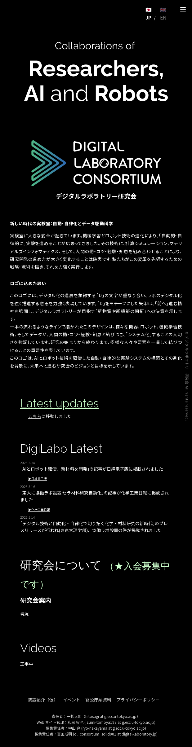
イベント (71, 699)
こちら (34, 416)
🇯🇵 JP (148, 13)
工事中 (26, 664)
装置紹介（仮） (43, 699)
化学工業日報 (40, 510)
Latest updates (59, 403)
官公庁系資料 (98, 699)
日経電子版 (39, 479)
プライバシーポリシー (138, 699)
